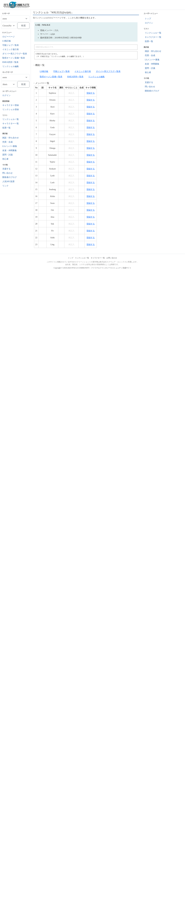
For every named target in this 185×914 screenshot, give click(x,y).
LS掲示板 (6, 41)
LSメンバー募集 (9, 146)
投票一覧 (6, 128)
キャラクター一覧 (10, 123)
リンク (5, 186)
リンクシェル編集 (10, 66)
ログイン (6, 95)
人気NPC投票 (8, 181)
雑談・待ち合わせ (10, 138)
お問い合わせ (111, 258)
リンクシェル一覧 (10, 119)
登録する (90, 93)
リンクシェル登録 (10, 109)
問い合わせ (7, 173)
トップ (148, 19)
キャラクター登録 (10, 105)
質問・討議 (7, 155)
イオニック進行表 (10, 49)
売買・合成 (7, 142)
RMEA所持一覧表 (10, 62)
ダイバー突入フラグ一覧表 (14, 54)
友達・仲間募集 (9, 150)
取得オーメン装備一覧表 (13, 58)
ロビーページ (8, 37)
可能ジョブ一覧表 (10, 45)
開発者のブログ (9, 177)
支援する (6, 169)
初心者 (5, 159)
